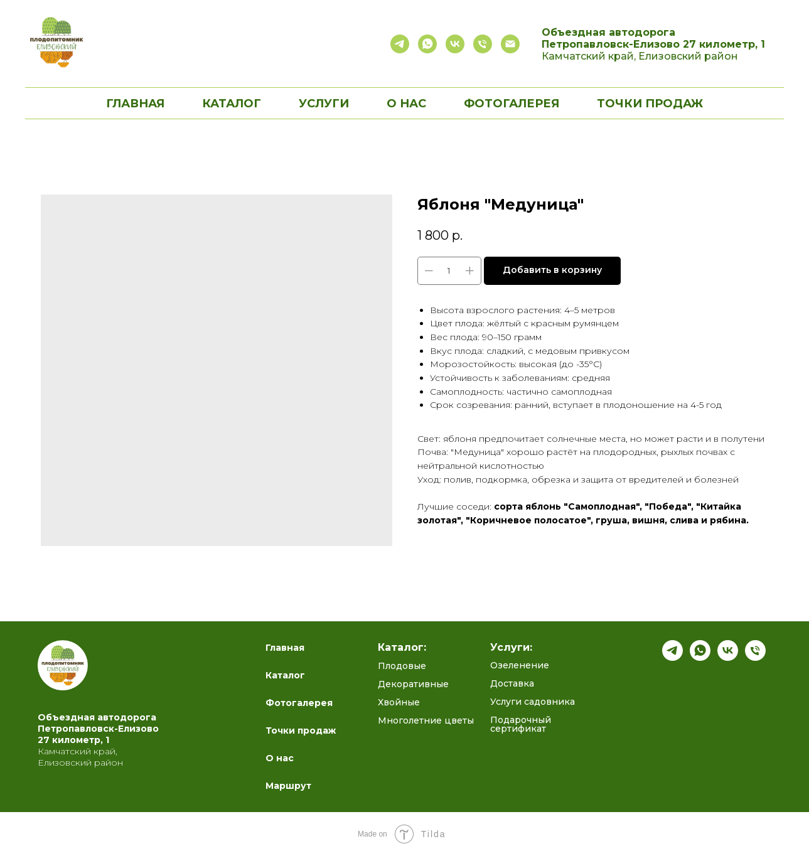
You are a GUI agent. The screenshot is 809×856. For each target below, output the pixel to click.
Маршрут (288, 785)
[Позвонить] (482, 44)
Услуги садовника (532, 701)
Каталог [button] (231, 103)
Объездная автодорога (608, 32)
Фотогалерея (511, 103)
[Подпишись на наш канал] (672, 657)
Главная (135, 103)
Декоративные (413, 684)
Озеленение (519, 665)
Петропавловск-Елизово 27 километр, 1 (653, 44)
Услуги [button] (324, 103)
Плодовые (402, 665)
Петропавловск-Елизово (98, 728)
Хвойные (399, 702)
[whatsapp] (700, 657)
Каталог (285, 675)
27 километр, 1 (73, 740)
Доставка (512, 683)
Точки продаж (650, 103)
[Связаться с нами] (427, 44)
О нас (406, 103)
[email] (510, 44)
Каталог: (402, 647)
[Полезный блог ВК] (727, 657)
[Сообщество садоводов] (455, 44)
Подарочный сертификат (520, 724)
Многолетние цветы (426, 720)
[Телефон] (755, 657)
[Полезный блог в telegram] (399, 44)
